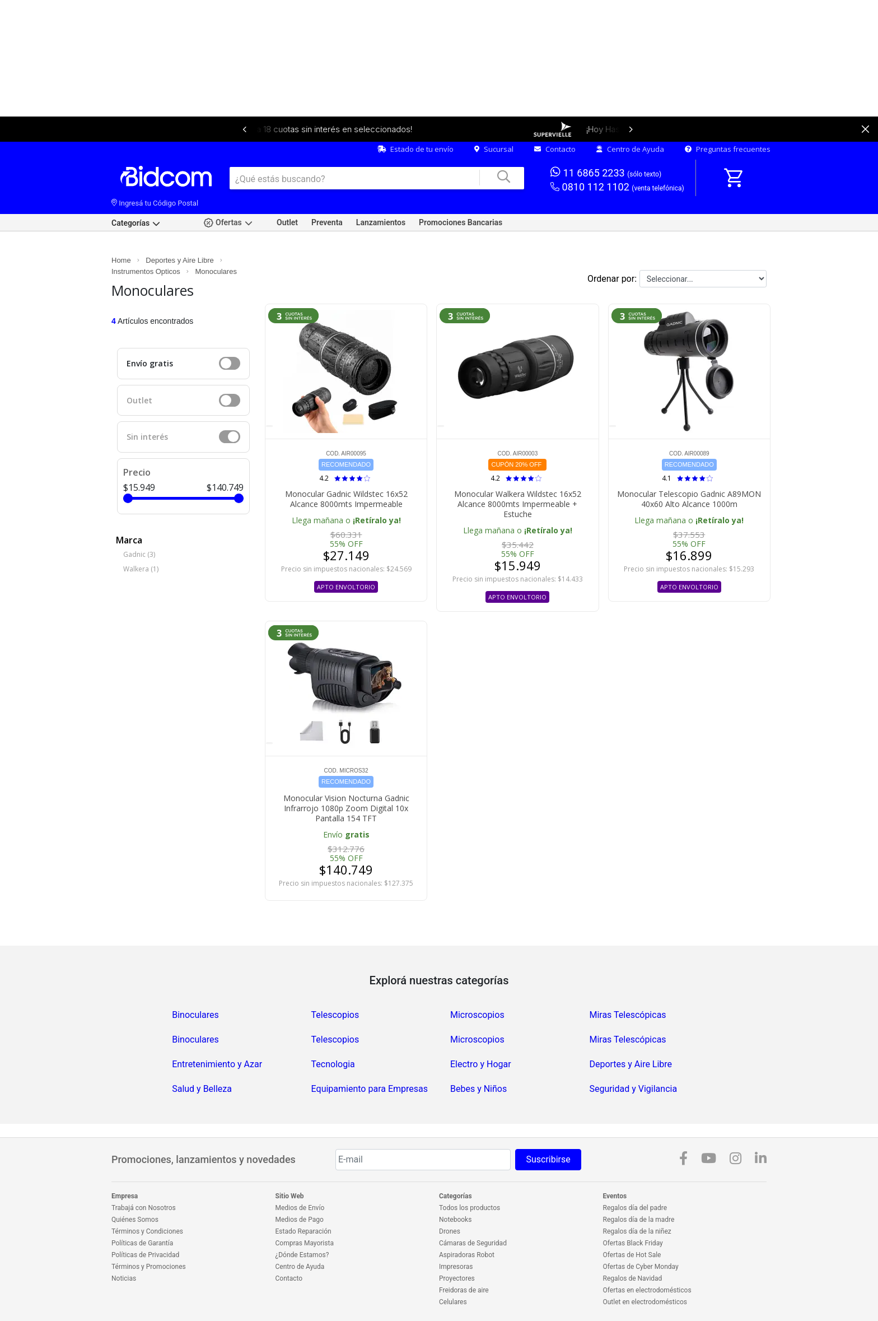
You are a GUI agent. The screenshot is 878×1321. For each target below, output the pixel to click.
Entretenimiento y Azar (217, 1064)
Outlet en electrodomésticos (645, 1302)
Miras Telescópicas (627, 1015)
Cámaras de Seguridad (473, 1243)
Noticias (123, 1278)
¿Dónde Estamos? (302, 1255)
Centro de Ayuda (630, 149)
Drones (449, 1231)
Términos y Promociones (148, 1267)
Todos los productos (469, 1208)
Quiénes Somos (134, 1220)
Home (121, 260)
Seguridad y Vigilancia (633, 1088)
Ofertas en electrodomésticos (647, 1290)
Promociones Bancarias (460, 222)
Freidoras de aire (464, 1290)
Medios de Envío (300, 1208)
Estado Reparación (303, 1231)
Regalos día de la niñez (637, 1231)
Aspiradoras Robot (466, 1255)
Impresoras (456, 1267)
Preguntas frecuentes (727, 149)
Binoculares (195, 1015)
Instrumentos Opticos (145, 271)
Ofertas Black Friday (633, 1243)
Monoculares (215, 271)
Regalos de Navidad (632, 1278)
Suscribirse (548, 1159)
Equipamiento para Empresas (369, 1088)
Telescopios (335, 1015)
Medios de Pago (299, 1220)
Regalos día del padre (635, 1208)
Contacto (555, 149)
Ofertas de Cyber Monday (641, 1267)
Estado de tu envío (415, 149)
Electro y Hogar (480, 1064)
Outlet (287, 222)
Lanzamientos (380, 222)
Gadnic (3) (139, 554)
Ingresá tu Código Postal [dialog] (154, 203)
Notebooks (455, 1220)
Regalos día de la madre (639, 1220)
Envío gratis (150, 363)
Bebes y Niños (478, 1088)
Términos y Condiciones (147, 1231)
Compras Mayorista (304, 1243)
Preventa (327, 222)
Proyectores (457, 1278)
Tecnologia (333, 1064)
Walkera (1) (140, 569)
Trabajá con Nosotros (143, 1208)
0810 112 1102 (617, 187)
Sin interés (147, 436)
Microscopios (477, 1015)
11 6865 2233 (605, 172)
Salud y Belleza (202, 1088)
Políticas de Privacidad (145, 1255)
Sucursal (493, 149)
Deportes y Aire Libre (179, 260)
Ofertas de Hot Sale (632, 1255)
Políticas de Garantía (142, 1243)
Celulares (453, 1302)
